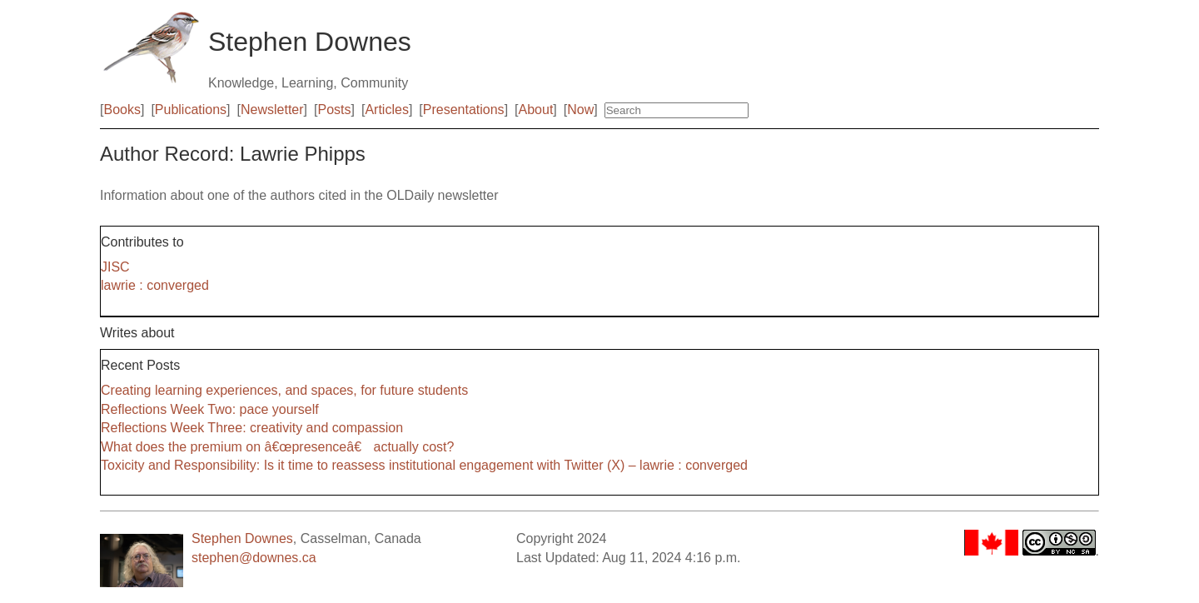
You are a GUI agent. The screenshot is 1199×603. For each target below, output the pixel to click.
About (536, 109)
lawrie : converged (155, 285)
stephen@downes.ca (254, 558)
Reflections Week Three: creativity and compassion (252, 428)
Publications (190, 109)
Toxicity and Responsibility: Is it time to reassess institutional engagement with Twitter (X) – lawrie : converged (424, 465)
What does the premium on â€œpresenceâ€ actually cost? (277, 447)
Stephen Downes (242, 538)
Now (580, 109)
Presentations (464, 109)
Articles (386, 109)
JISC (115, 267)
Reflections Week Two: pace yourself (210, 409)
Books (121, 109)
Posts (334, 109)
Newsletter (272, 109)
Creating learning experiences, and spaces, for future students (284, 390)
